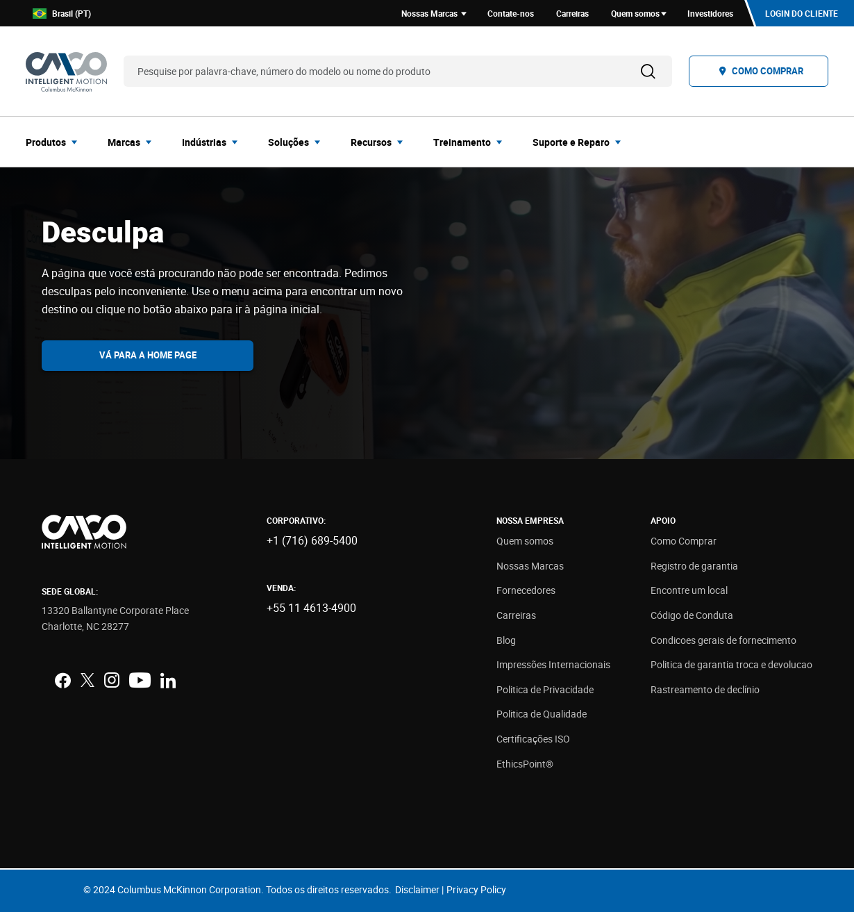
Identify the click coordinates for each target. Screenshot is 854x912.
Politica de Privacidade (545, 689)
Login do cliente (801, 13)
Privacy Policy (476, 889)
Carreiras (516, 615)
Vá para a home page (147, 355)
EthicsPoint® (524, 763)
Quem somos (524, 540)
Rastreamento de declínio (705, 689)
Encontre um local (689, 590)
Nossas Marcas (530, 565)
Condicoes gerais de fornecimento (723, 640)
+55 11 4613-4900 (311, 607)
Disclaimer (417, 889)
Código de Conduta (692, 615)
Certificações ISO (533, 738)
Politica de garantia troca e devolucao (731, 664)
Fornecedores (525, 590)
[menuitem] (56, 142)
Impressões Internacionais (553, 664)
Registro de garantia (694, 565)
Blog (506, 640)
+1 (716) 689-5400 (312, 540)
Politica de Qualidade (541, 713)
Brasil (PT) (62, 13)
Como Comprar (684, 540)
